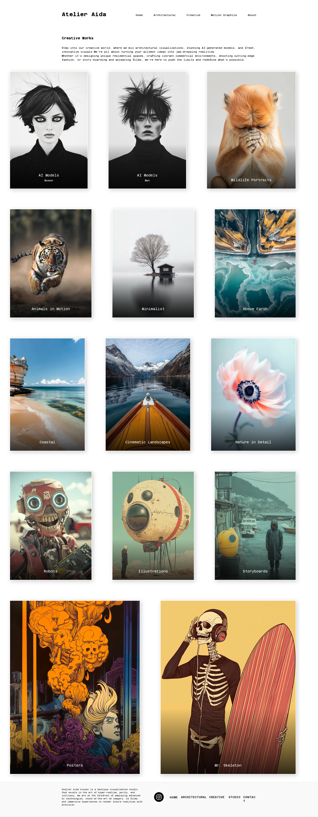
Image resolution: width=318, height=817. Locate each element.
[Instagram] (159, 797)
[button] (161, 15)
